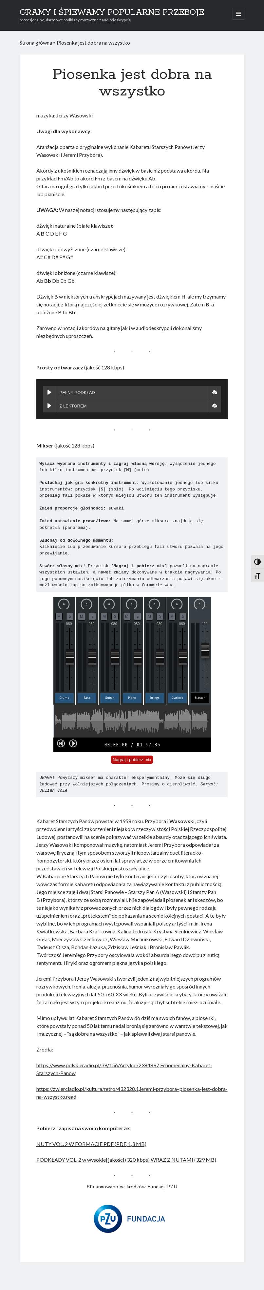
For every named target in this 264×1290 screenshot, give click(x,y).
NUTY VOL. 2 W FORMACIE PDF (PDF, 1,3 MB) (91, 1144)
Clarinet (177, 698)
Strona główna (36, 42)
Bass (87, 698)
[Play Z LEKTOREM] (49, 405)
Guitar (109, 698)
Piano (132, 698)
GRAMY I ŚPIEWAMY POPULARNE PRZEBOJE (112, 12)
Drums (64, 698)
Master (200, 698)
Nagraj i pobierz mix (132, 759)
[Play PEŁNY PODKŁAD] (49, 392)
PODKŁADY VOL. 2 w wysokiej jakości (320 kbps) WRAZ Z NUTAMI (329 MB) (126, 1159)
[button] (214, 392)
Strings (155, 698)
